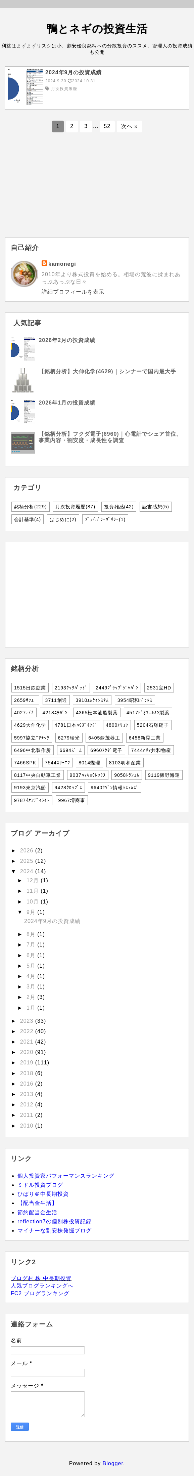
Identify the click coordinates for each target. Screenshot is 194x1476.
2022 (27, 1031)
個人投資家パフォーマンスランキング (65, 1176)
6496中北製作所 (32, 750)
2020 (27, 1052)
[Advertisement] (97, 190)
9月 (32, 912)
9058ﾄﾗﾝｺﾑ (126, 775)
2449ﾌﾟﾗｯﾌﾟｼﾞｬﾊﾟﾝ (117, 687)
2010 (27, 1126)
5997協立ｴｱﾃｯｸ (31, 738)
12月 (34, 880)
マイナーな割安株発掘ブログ (54, 1230)
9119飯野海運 (164, 775)
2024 (27, 871)
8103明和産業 (125, 762)
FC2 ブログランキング (40, 1293)
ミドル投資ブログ (40, 1185)
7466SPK (25, 762)
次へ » (129, 126)
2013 (27, 1094)
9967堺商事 (71, 800)
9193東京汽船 (30, 787)
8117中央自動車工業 (37, 775)
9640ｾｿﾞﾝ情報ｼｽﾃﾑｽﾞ (115, 787)
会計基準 (27, 519)
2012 (27, 1104)
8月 (32, 934)
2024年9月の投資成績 (52, 921)
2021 (27, 1042)
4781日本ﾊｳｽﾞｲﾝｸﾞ (76, 725)
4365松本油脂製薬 (97, 712)
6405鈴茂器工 (104, 738)
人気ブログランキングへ (42, 1286)
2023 (27, 1021)
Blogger (113, 1463)
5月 (32, 966)
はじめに (63, 519)
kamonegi (62, 264)
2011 (27, 1115)
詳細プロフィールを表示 (73, 292)
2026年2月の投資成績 (67, 340)
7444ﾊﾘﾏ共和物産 (151, 750)
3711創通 (56, 700)
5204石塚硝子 (153, 725)
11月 (34, 891)
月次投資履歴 (75, 506)
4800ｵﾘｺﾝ (117, 725)
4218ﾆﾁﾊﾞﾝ (55, 712)
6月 (32, 955)
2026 (27, 850)
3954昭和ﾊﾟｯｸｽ (134, 700)
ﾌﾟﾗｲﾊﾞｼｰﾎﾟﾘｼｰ (105, 519)
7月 (32, 944)
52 (107, 126)
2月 (32, 997)
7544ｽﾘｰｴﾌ (57, 762)
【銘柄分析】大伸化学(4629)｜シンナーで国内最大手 (107, 371)
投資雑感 (119, 506)
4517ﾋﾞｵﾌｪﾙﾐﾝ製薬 (148, 712)
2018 (27, 1073)
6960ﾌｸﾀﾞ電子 (106, 750)
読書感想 (155, 506)
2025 (27, 861)
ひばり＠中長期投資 (43, 1194)
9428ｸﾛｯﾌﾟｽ (68, 787)
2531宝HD (159, 687)
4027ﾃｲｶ (24, 712)
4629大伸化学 (30, 725)
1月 (32, 1008)
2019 (27, 1062)
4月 (32, 976)
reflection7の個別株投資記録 (54, 1221)
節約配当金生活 (37, 1212)
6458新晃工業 (145, 738)
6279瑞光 (69, 738)
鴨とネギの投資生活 (97, 29)
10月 (34, 901)
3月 (32, 986)
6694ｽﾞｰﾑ (71, 750)
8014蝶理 (89, 762)
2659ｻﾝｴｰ (25, 700)
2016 (27, 1084)
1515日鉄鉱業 (30, 687)
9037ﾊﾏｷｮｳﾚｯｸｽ (88, 775)
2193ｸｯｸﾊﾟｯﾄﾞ (71, 687)
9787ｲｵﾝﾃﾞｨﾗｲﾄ (32, 800)
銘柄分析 (30, 506)
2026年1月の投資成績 (67, 403)
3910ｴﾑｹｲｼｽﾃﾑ (92, 700)
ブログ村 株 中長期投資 (41, 1278)
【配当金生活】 (37, 1203)
